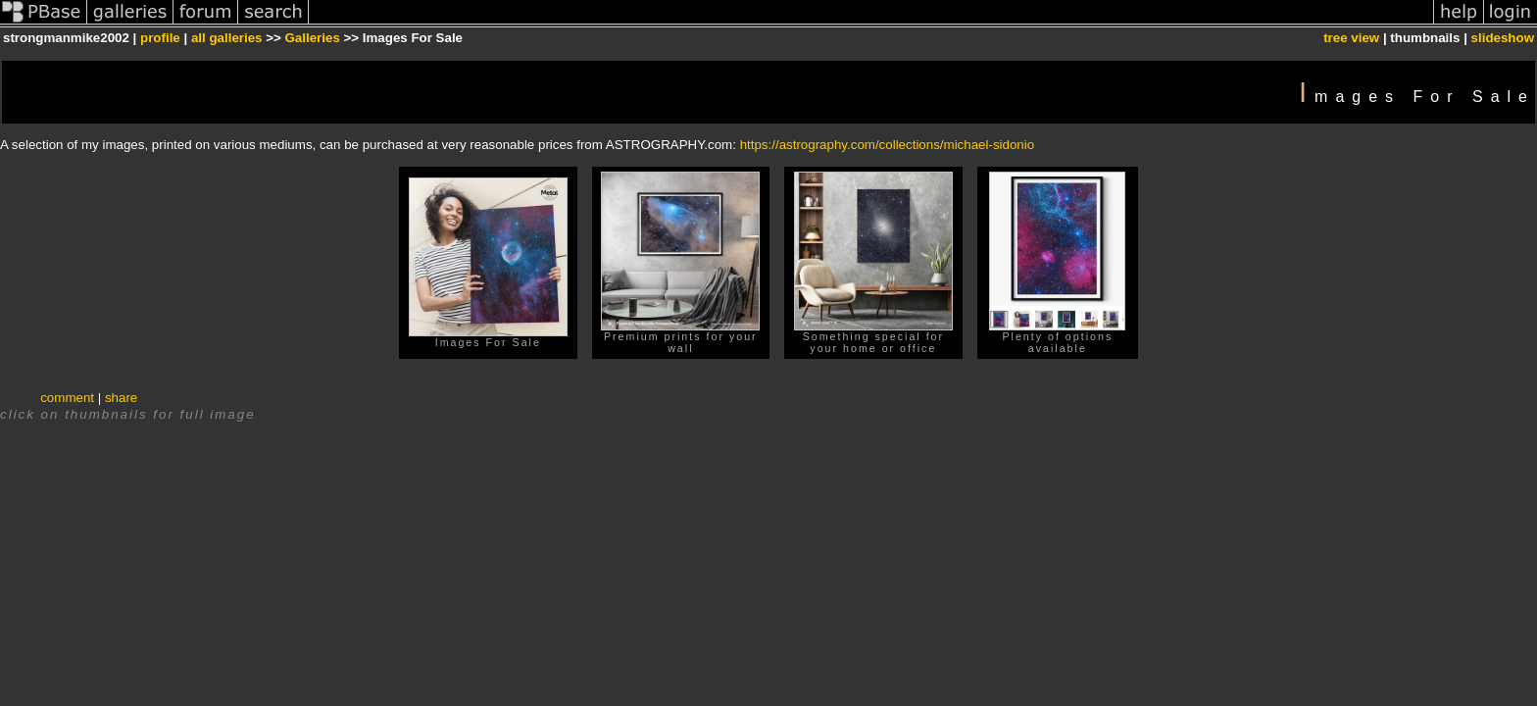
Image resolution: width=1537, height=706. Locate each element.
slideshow (1502, 37)
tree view (1351, 37)
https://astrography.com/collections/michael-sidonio (887, 144)
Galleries (312, 37)
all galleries (227, 37)
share (121, 397)
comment (67, 397)
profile (160, 37)
